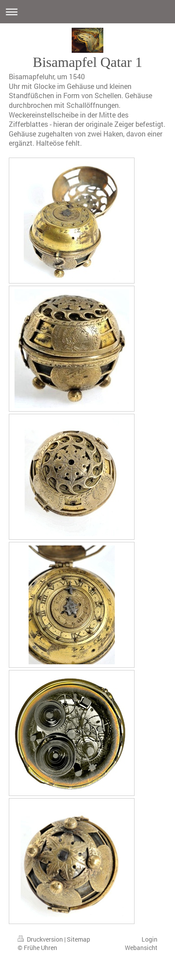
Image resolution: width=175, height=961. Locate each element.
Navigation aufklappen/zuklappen (87, 11)
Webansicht (141, 947)
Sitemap (78, 939)
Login (149, 939)
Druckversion (41, 939)
